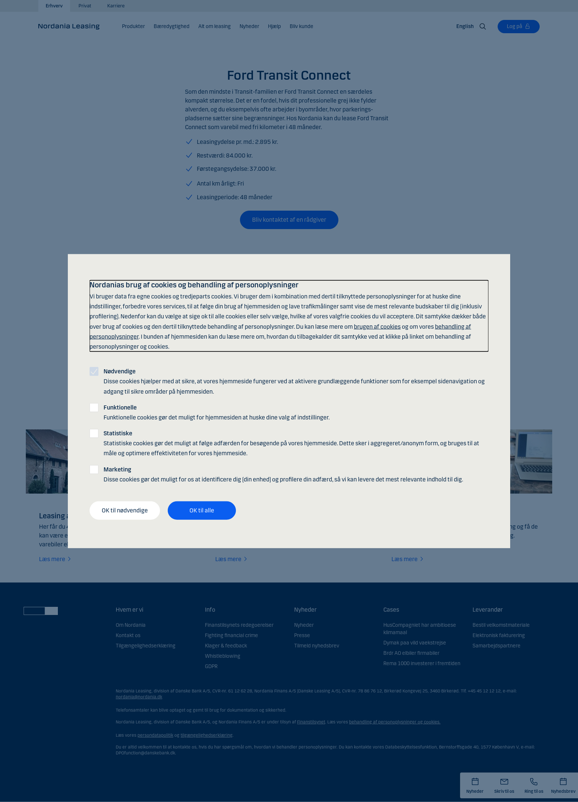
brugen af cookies (377, 326)
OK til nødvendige (125, 510)
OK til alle (201, 510)
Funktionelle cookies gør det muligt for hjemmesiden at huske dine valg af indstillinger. (217, 412)
